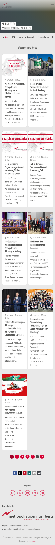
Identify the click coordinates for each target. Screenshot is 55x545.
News (25, 525)
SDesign (32, 541)
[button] (15, 473)
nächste (42, 457)
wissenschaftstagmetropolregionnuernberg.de (21, 529)
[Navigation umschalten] (52, 4)
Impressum (6, 525)
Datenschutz (17, 525)
